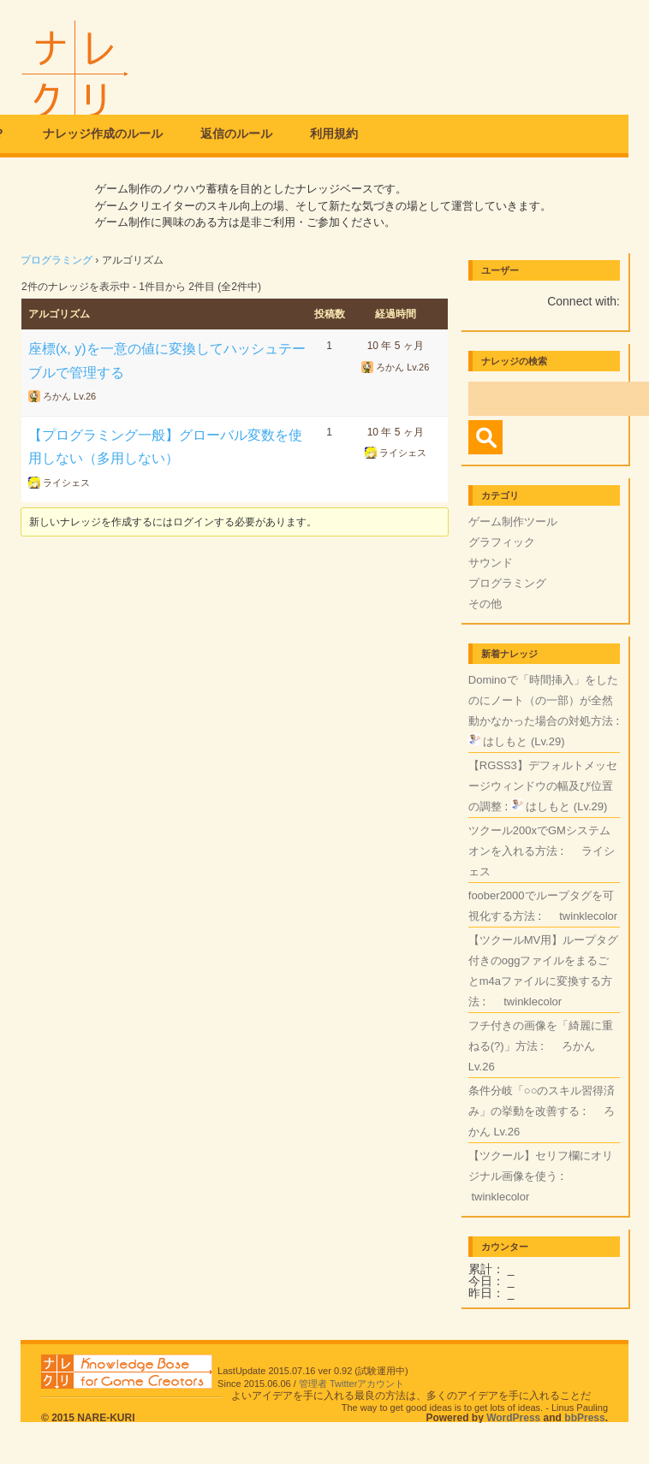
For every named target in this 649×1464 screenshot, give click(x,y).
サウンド (490, 562)
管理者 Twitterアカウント (351, 1383)
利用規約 (334, 133)
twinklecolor (588, 916)
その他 (485, 603)
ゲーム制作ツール (512, 521)
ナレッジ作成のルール (103, 133)
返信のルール (236, 133)
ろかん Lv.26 (69, 396)
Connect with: (583, 301)
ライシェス (66, 482)
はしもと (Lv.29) (523, 741)
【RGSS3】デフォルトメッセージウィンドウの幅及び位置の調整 (542, 786)
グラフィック (501, 542)
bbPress (584, 1418)
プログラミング (56, 260)
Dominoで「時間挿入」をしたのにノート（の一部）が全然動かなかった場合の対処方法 (543, 700)
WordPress (513, 1418)
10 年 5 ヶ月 (395, 346)
